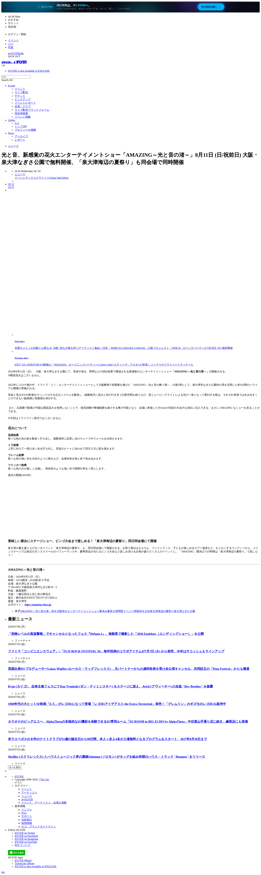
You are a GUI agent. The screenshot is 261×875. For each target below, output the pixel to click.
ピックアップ (23, 99)
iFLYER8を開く (211, 6)
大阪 (59, 611)
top (3, 872)
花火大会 (144, 611)
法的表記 (26, 819)
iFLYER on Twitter (25, 833)
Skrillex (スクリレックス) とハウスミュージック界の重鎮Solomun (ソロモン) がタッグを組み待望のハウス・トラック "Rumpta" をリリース (106, 756)
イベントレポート (25, 102)
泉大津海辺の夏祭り (162, 611)
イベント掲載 (23, 116)
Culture (65, 177)
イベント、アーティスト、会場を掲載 (44, 802)
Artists (11, 120)
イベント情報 (131, 611)
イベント (13, 40)
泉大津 (114, 611)
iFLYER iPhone (23, 860)
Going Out (55, 177)
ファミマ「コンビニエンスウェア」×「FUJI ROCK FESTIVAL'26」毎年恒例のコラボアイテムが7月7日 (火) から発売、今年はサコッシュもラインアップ (116, 651)
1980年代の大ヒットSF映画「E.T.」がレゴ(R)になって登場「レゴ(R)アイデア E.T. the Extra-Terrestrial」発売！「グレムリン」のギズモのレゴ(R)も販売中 (117, 704)
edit (22, 53)
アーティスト (29, 792)
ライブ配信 (21, 92)
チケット (20, 95)
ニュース (13, 146)
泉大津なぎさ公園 (184, 611)
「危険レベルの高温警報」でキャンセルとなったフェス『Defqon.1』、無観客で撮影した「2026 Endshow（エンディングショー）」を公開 (106, 634)
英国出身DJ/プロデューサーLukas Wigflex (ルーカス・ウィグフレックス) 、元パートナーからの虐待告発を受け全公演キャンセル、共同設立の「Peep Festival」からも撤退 (128, 668)
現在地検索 (21, 113)
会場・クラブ (23, 106)
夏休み (103, 611)
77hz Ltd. (44, 779)
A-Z (17, 123)
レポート (20, 139)
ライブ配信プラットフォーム (32, 109)
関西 (120, 611)
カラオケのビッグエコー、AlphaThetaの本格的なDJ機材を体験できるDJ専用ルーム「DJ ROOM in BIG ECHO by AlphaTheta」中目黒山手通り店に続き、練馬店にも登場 (128, 721)
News (11, 133)
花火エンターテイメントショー (80, 611)
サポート (26, 816)
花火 (54, 611)
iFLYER (19, 776)
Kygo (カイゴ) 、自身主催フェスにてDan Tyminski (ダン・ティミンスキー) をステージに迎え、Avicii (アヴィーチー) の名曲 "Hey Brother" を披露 (110, 686)
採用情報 (26, 823)
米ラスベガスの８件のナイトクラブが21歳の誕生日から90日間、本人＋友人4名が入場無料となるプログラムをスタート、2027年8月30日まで (107, 739)
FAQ (23, 813)
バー (10, 43)
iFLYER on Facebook (26, 836)
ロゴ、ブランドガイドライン (38, 826)
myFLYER (14, 53)
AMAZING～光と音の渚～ (35, 611)
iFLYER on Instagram (26, 839)
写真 (10, 47)
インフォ (26, 809)
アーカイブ (21, 136)
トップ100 (21, 126)
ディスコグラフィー (37, 177)
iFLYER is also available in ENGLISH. (29, 70)
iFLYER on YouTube (26, 842)
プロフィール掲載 (25, 129)
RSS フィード (23, 845)
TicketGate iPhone (24, 863)
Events (11, 85)
